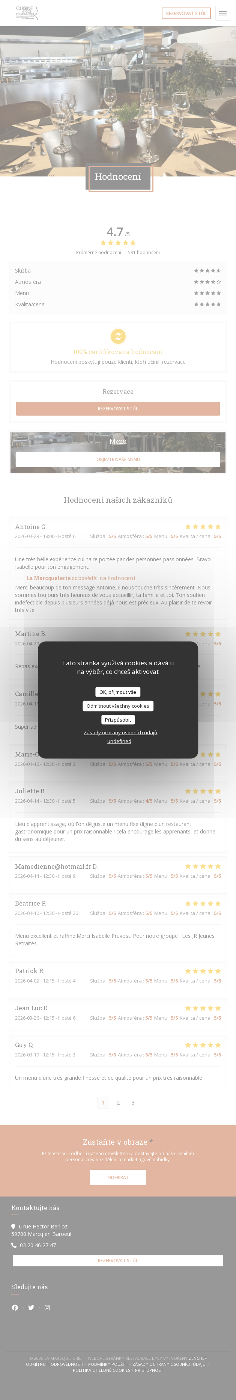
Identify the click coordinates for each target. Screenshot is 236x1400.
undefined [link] (119, 741)
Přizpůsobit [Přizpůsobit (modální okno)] (118, 719)
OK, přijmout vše (117, 691)
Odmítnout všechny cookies (118, 705)
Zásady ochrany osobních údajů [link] (120, 732)
